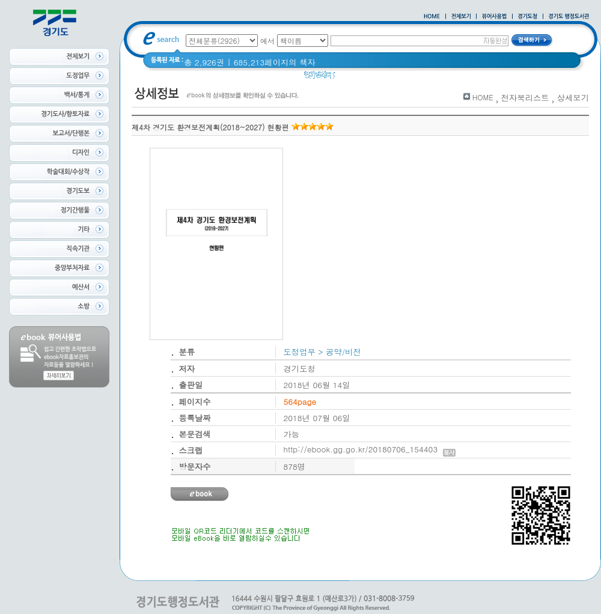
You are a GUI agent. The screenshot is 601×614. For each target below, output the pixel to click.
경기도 (380, 78)
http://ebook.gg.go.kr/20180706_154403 (370, 449)
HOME (482, 97)
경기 (351, 78)
